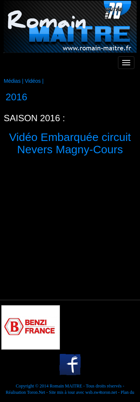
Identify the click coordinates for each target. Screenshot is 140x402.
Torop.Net (36, 392)
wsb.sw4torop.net (101, 392)
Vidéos (33, 81)
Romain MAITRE (66, 386)
